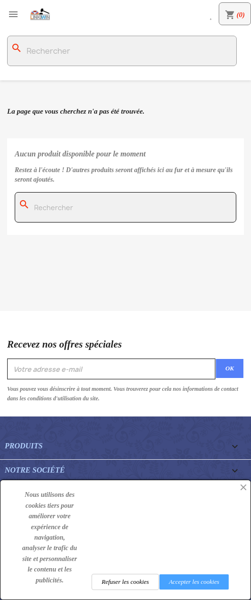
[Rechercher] (122, 51)
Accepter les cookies (194, 581)
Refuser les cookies (125, 581)
